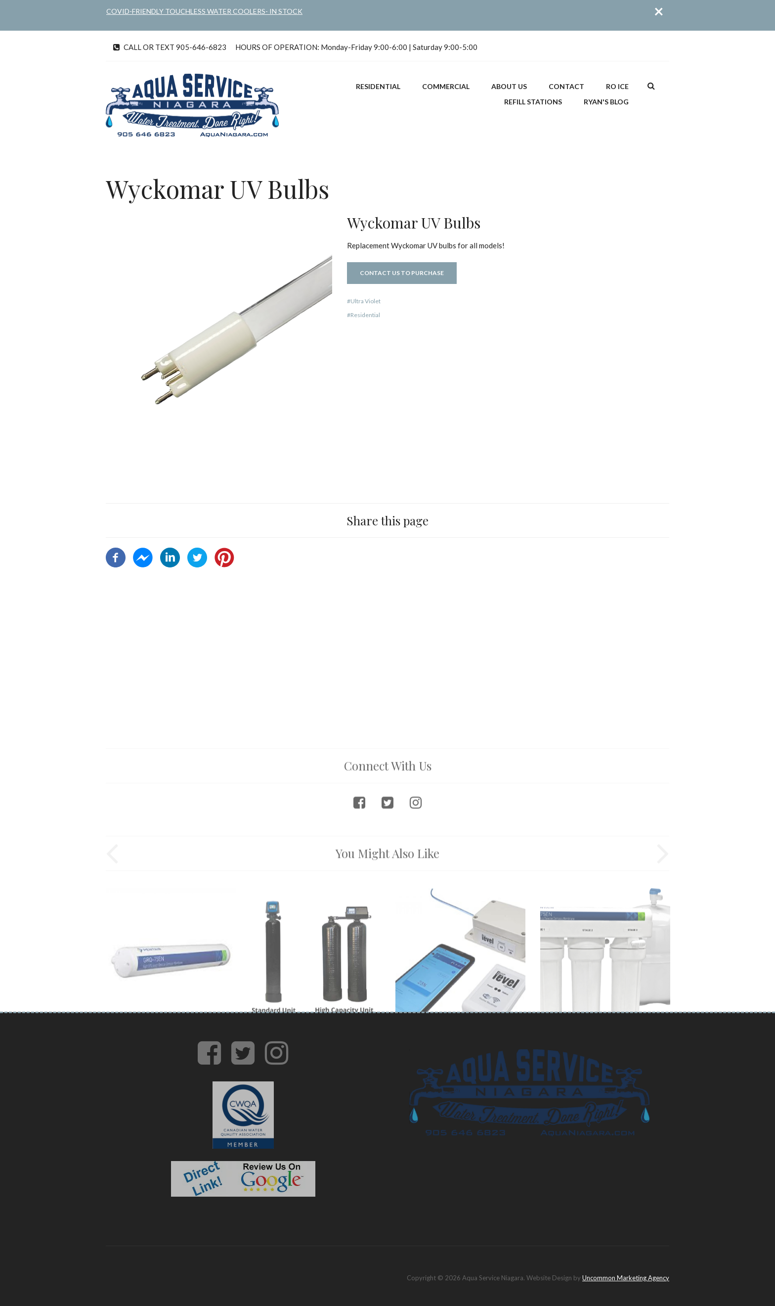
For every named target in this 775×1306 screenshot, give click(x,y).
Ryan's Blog (606, 101)
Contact (566, 86)
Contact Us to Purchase (402, 273)
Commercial (446, 86)
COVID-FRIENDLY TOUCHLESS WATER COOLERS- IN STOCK (204, 11)
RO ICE (617, 86)
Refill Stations (533, 101)
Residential (378, 86)
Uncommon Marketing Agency (625, 1278)
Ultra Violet (365, 301)
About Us (509, 86)
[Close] (659, 10)
